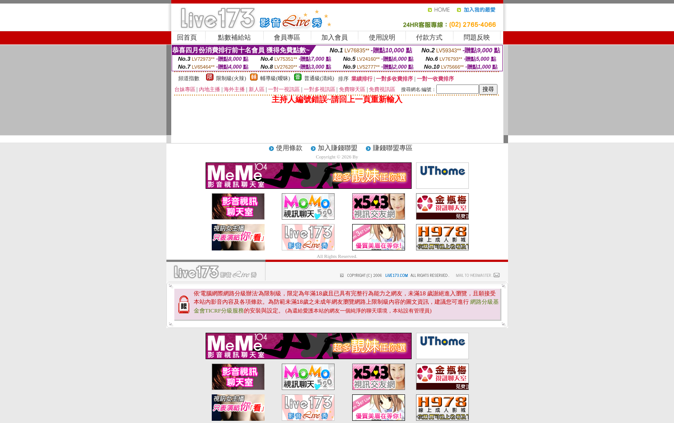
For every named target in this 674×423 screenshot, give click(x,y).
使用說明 (382, 37)
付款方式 (429, 37)
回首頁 (187, 37)
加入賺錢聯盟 (337, 147)
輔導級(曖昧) (275, 78)
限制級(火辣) (231, 78)
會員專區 (287, 37)
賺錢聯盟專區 (393, 147)
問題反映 (477, 37)
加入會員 (334, 37)
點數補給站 (234, 37)
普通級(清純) (319, 78)
